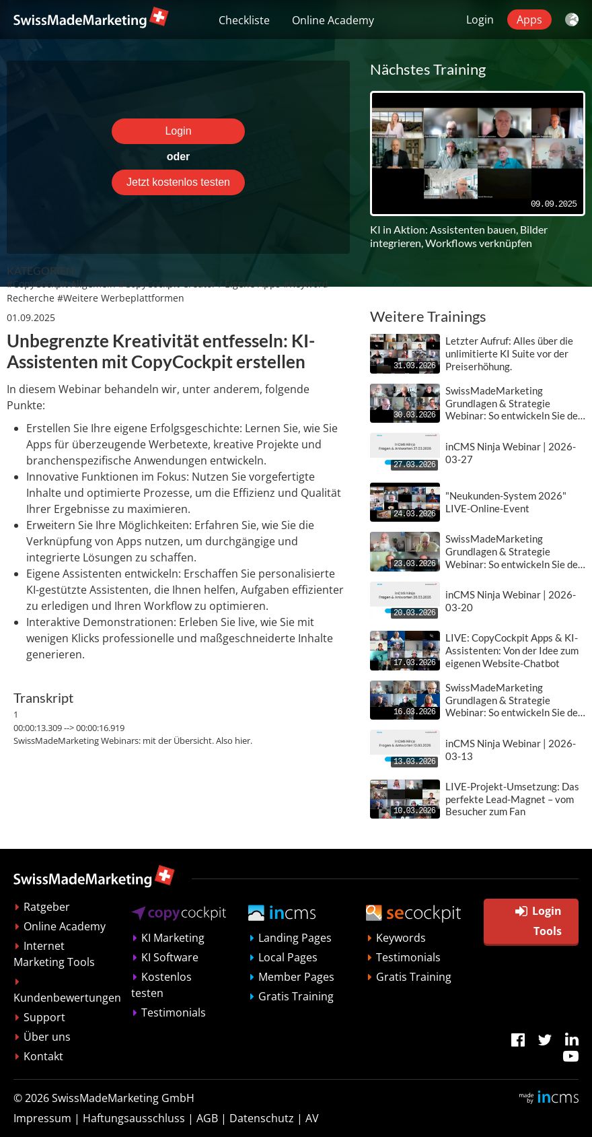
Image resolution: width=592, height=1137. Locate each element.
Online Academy (333, 20)
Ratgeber (47, 906)
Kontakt (43, 1056)
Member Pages (296, 976)
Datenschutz (261, 1118)
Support (44, 1017)
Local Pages (288, 957)
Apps (529, 19)
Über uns (47, 1036)
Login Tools (538, 920)
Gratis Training (296, 996)
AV (312, 1118)
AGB (207, 1118)
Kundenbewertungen (67, 997)
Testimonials (173, 1012)
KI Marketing (173, 937)
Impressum (42, 1118)
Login (480, 19)
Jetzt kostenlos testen (178, 182)
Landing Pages (295, 937)
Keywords (401, 937)
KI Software (169, 957)
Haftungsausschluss (134, 1118)
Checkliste (244, 20)
